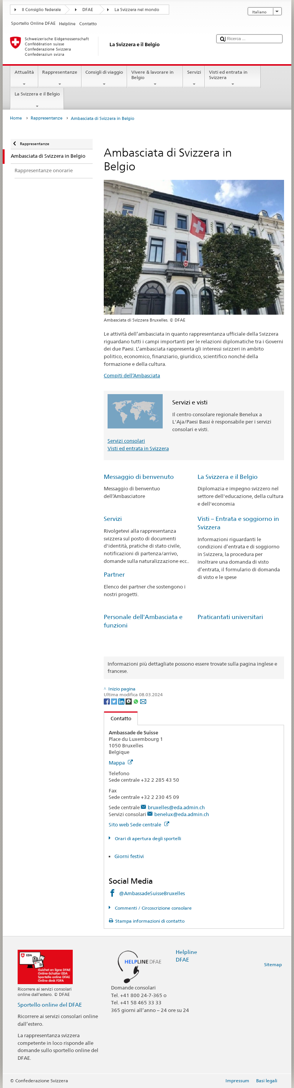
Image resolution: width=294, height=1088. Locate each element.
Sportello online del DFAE (50, 1004)
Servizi (193, 78)
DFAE (87, 9)
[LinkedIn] (122, 701)
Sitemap (273, 964)
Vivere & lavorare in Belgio (155, 78)
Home (16, 118)
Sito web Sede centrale (139, 824)
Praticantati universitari (230, 617)
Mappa (121, 763)
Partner (114, 574)
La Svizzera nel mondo (136, 9)
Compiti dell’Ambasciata (132, 375)
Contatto (117, 718)
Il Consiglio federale (41, 9)
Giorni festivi (129, 856)
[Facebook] (107, 701)
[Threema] (129, 701)
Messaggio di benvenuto (139, 476)
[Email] (143, 701)
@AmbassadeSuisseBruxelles (152, 893)
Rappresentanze (60, 78)
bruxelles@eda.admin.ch (176, 807)
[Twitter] (114, 701)
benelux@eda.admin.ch (181, 814)
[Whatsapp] (136, 701)
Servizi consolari (126, 441)
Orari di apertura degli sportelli (147, 838)
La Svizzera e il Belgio (37, 100)
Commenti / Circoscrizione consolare (153, 908)
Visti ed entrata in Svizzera (232, 78)
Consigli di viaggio (104, 78)
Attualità (24, 78)
